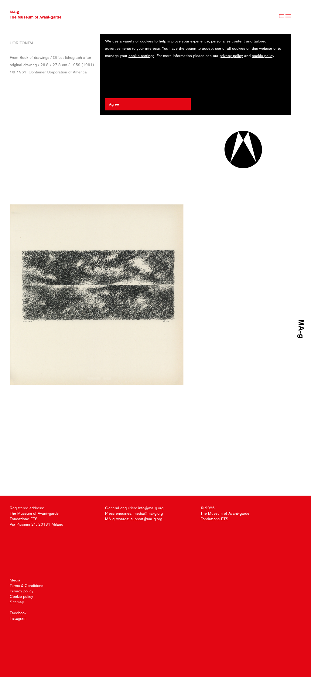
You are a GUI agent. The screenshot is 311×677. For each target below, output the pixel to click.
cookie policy (263, 55)
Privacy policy (21, 591)
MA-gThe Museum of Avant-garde (35, 14)
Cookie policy (21, 596)
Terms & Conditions (26, 585)
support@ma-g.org (146, 519)
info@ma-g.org (150, 508)
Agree (114, 104)
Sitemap (17, 602)
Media (15, 580)
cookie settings (141, 55)
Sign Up (281, 16)
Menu (288, 16)
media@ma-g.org (148, 513)
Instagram (18, 618)
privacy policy (231, 55)
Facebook (18, 613)
